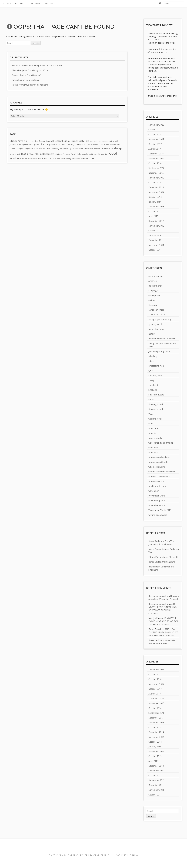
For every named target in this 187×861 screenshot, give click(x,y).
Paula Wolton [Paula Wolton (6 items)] (77, 148)
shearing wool (155, 375)
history (151, 333)
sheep (151, 380)
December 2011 (156, 240)
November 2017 (156, 139)
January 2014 (154, 201)
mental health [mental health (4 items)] (33, 149)
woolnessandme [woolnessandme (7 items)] (29, 158)
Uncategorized (155, 409)
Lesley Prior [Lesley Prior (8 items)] (80, 144)
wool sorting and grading (160, 442)
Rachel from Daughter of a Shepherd (30, 84)
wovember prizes (156, 500)
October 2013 (155, 211)
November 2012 (156, 225)
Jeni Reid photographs (159, 351)
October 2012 (155, 230)
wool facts (153, 433)
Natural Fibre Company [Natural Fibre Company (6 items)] (49, 148)
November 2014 (156, 192)
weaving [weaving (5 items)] (104, 154)
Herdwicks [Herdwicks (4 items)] (115, 141)
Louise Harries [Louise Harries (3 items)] (104, 145)
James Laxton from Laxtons (25, 80)
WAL (150, 413)
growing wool (155, 324)
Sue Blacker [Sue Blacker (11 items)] (22, 153)
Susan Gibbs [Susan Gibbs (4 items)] (34, 154)
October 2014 (155, 197)
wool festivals (155, 438)
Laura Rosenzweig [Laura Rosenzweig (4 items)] (67, 145)
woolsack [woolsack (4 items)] (60, 159)
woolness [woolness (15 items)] (15, 158)
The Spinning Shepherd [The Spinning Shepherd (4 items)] (61, 154)
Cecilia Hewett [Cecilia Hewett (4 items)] (29, 141)
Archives (51, 3)
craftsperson (154, 295)
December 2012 (156, 221)
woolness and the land (159, 476)
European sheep (156, 309)
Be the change (155, 285)
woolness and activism (159, 457)
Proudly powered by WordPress (87, 855)
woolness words (156, 481)
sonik (151, 399)
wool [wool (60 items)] (112, 153)
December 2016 (156, 153)
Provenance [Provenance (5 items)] (95, 149)
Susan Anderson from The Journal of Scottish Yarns (37, 65)
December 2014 (156, 187)
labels (151, 361)
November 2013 (156, 206)
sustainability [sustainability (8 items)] (46, 153)
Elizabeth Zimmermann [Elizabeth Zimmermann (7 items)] (66, 141)
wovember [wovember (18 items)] (88, 158)
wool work (153, 452)
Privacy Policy (57, 855)
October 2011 (155, 249)
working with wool (157, 486)
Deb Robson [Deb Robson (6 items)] (40, 141)
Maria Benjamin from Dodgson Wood (30, 70)
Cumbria (152, 305)
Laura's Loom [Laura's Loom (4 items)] (56, 145)
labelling (152, 356)
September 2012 (156, 235)
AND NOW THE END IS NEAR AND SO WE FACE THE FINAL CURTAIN (163, 621)
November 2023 (156, 124)
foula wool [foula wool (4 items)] (93, 141)
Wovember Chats (156, 495)
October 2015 (155, 182)
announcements (156, 276)
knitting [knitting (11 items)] (45, 144)
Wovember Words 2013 (159, 510)
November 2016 (156, 158)
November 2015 (156, 177)
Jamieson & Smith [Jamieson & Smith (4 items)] (16, 145)
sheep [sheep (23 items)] (118, 148)
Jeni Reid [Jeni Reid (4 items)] (37, 145)
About (24, 3)
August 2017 (154, 148)
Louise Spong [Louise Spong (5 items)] (15, 149)
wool (150, 423)
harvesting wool (156, 329)
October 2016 (155, 163)
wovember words (156, 505)
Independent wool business (161, 338)
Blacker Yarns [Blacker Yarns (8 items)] (16, 140)
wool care (153, 428)
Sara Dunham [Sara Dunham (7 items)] (107, 148)
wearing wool (155, 418)
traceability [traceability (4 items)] (96, 154)
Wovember (10, 3)
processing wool (156, 365)
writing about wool (157, 515)
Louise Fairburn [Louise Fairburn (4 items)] (92, 145)
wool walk (153, 447)
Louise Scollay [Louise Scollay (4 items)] (114, 145)
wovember (153, 490)
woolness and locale (158, 462)
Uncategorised (155, 404)
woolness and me (156, 466)
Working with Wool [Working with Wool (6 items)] (72, 158)
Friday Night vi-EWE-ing (159, 319)
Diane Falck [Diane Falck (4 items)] (50, 141)
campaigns (153, 290)
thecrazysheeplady (157, 596)
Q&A (150, 370)
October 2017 (155, 144)
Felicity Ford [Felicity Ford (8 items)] (83, 140)
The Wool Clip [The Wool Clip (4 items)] (76, 154)
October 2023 (155, 129)
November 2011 (156, 245)
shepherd (153, 385)
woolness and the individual (161, 471)
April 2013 (153, 216)
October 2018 (155, 134)
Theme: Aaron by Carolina (123, 855)
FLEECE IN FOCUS (156, 314)
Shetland (152, 389)
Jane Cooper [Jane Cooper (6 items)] (28, 144)
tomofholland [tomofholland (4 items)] (87, 154)
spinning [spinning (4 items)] (13, 154)
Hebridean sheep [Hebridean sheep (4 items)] (104, 141)
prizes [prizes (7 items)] (87, 148)
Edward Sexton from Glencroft (26, 75)
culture (151, 300)
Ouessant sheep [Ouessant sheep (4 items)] (65, 149)
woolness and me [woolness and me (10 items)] (47, 158)
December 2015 (156, 172)
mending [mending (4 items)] (24, 149)
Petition (36, 3)
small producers (156, 394)
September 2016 (156, 168)
